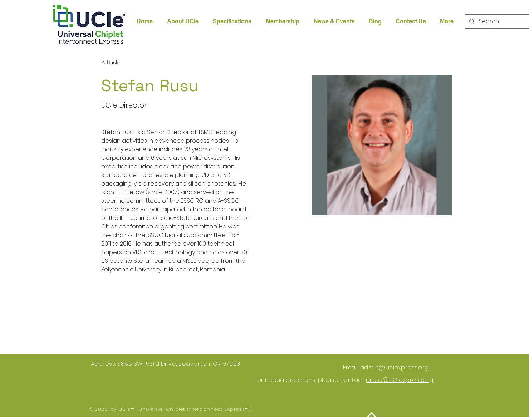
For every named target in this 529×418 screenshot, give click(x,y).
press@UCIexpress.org (400, 380)
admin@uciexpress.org (394, 367)
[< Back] (115, 62)
